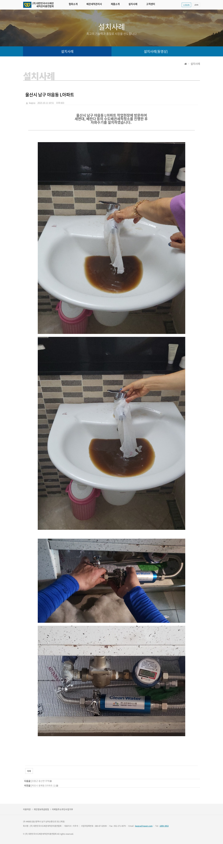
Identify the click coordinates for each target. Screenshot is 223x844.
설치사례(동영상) (156, 51)
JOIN (196, 5)
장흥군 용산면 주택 (41, 781)
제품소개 (119, 5)
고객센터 (157, 5)
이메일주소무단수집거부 (62, 809)
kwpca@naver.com (144, 825)
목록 (29, 770)
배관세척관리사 (96, 5)
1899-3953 (164, 825)
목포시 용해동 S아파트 (42, 785)
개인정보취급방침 (41, 809)
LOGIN (186, 4)
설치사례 (138, 5)
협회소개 (74, 5)
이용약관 (27, 809)
